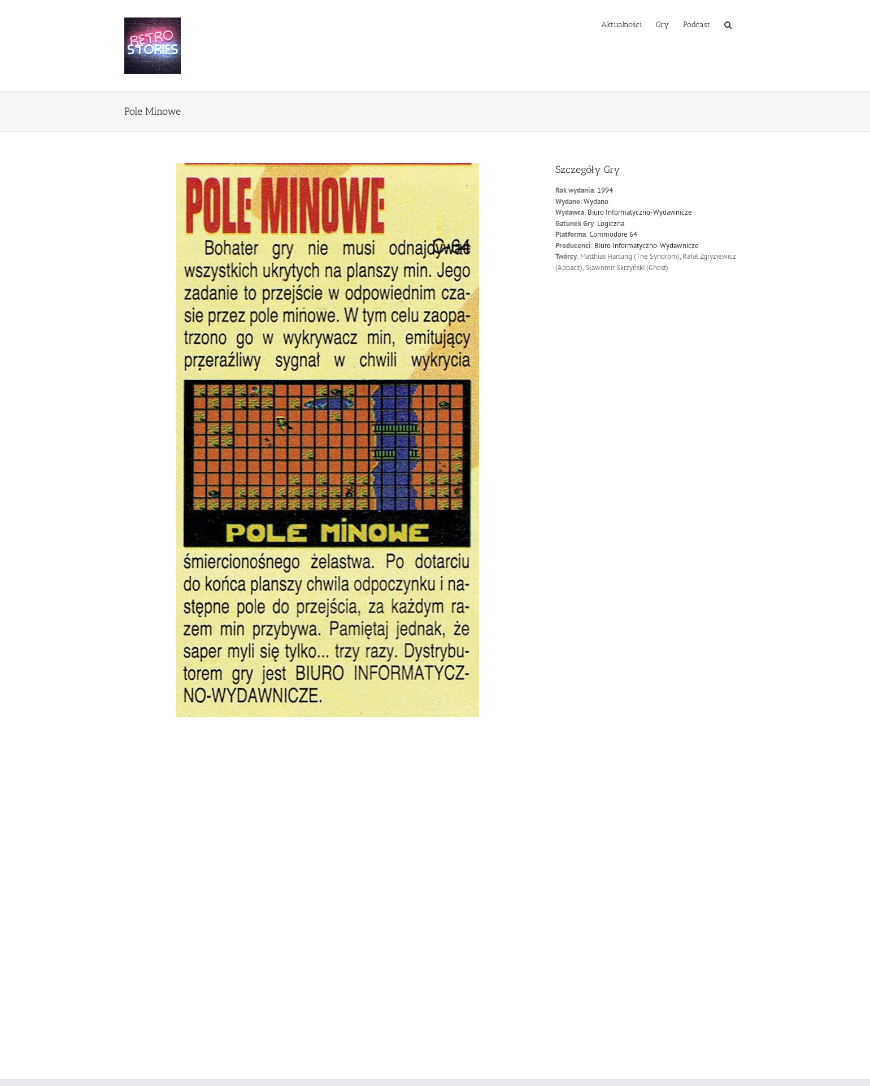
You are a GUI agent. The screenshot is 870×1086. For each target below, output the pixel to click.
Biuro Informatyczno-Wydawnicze (640, 212)
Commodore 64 (613, 234)
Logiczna (610, 223)
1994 (605, 190)
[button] (728, 23)
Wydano (596, 201)
